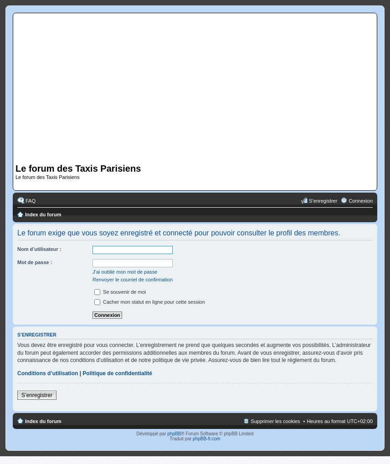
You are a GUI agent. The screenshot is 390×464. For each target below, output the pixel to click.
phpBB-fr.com (207, 438)
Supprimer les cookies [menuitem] (275, 421)
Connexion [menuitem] (361, 201)
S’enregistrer (36, 395)
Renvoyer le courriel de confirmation (132, 279)
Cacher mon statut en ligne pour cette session (149, 302)
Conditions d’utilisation (47, 373)
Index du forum (43, 214)
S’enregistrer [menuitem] (323, 201)
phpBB (174, 433)
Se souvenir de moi (120, 292)
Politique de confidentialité (117, 373)
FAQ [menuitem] (31, 201)
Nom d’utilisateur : (39, 249)
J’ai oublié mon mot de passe (124, 272)
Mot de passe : (34, 262)
